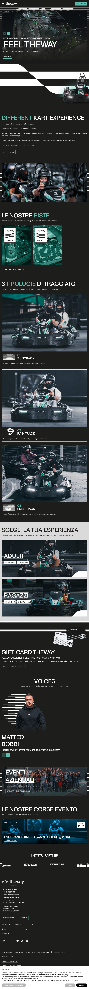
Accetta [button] (81, 985)
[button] (86, 969)
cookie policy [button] (64, 975)
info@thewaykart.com (11, 894)
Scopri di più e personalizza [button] (14, 985)
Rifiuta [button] (70, 985)
